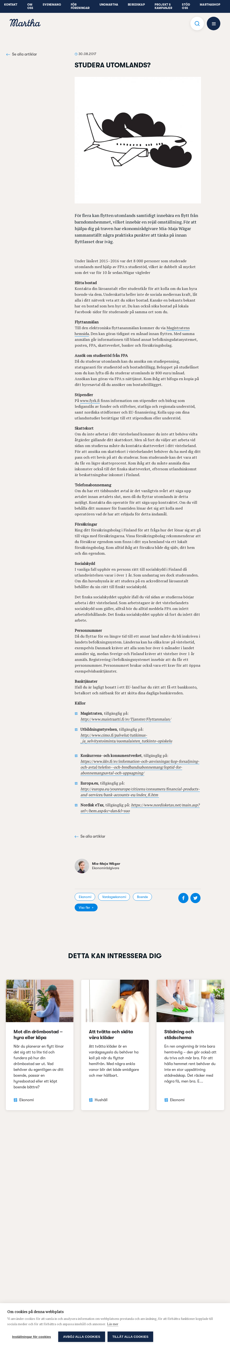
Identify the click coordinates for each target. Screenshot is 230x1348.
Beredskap (136, 4)
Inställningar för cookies (31, 1337)
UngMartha (109, 4)
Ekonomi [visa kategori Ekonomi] (85, 897)
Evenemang (52, 4)
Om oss (30, 6)
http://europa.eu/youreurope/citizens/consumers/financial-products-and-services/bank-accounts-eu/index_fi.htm (140, 791)
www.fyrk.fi (90, 400)
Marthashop (210, 4)
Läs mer (112, 1324)
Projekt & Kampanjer (163, 6)
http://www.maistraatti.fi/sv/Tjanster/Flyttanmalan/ (125, 719)
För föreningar (80, 6)
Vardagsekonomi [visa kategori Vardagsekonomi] (114, 897)
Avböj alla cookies (81, 1337)
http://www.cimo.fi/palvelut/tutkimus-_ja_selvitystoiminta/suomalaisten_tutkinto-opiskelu (126, 738)
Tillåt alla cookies (130, 1337)
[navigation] (25, 23)
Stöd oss (186, 6)
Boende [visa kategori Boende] (142, 897)
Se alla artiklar (21, 54)
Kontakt (10, 4)
